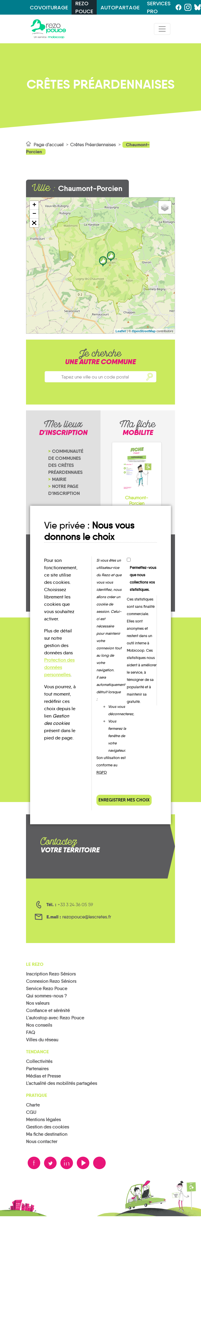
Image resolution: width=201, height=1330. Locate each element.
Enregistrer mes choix (124, 800)
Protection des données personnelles (59, 667)
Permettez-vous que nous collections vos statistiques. (143, 578)
